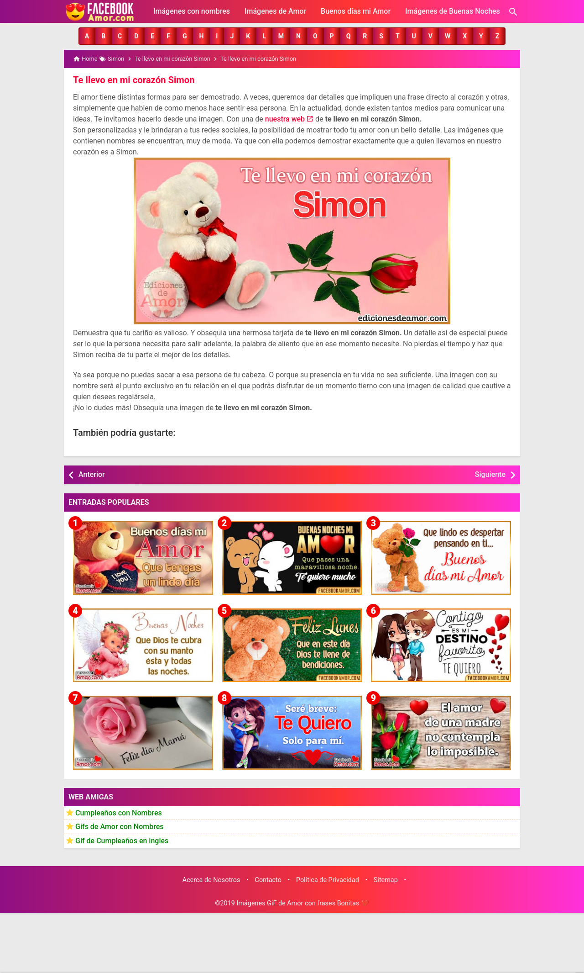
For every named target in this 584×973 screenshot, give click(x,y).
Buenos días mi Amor (356, 11)
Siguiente (490, 474)
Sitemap (386, 879)
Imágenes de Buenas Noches (452, 11)
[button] (86, 36)
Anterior (91, 474)
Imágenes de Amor (275, 11)
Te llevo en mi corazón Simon (133, 79)
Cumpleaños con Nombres (118, 812)
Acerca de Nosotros (211, 879)
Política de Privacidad (327, 879)
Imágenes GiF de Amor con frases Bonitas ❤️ (302, 903)
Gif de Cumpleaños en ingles (121, 840)
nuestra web (285, 119)
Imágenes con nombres (191, 11)
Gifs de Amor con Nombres (119, 826)
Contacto (268, 879)
